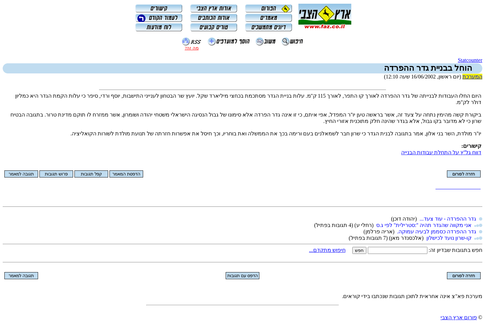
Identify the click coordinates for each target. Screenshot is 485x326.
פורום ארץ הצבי (459, 317)
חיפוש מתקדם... (327, 250)
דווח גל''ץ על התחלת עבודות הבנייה (441, 152)
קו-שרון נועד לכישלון (449, 238)
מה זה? (191, 48)
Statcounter (470, 60)
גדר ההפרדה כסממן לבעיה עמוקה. (436, 231)
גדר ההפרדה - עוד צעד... (448, 219)
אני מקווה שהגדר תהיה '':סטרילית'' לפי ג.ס (424, 225)
